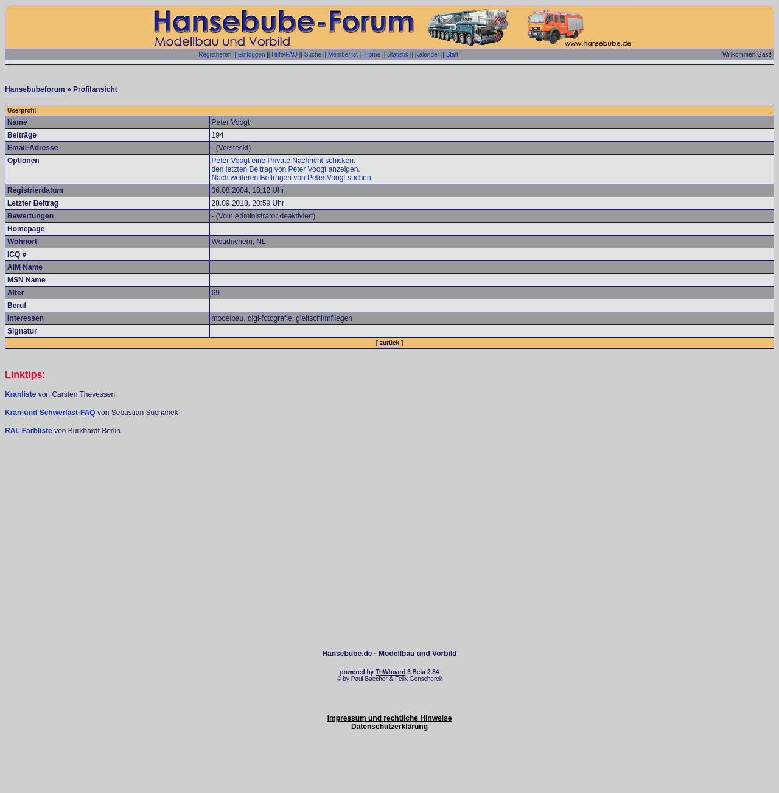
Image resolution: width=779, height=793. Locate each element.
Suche (312, 54)
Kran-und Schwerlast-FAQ (51, 412)
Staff (452, 54)
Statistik (397, 54)
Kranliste (20, 394)
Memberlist (343, 54)
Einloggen (251, 54)
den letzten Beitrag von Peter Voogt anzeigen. (286, 169)
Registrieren (214, 54)
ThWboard (390, 672)
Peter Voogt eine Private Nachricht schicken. (284, 160)
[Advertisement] (389, 472)
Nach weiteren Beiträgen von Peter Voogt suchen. (293, 177)
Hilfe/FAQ (284, 54)
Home (373, 54)
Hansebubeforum (35, 89)
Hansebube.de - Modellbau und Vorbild (389, 653)
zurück (389, 343)
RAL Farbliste (29, 431)
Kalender (427, 54)
